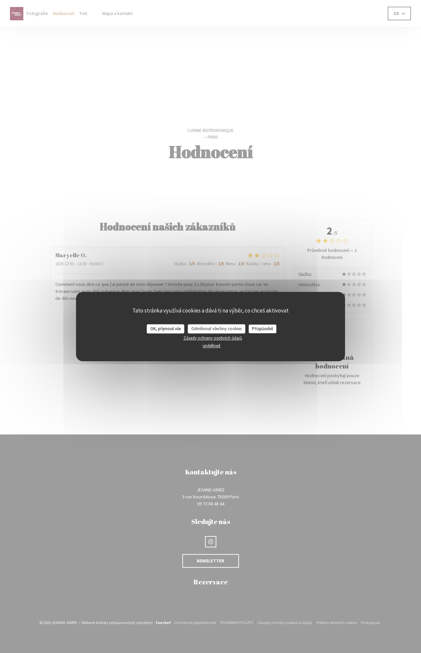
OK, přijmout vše (165, 328)
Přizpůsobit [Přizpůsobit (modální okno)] (262, 328)
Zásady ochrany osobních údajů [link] (212, 338)
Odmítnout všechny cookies (216, 328)
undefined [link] (211, 345)
